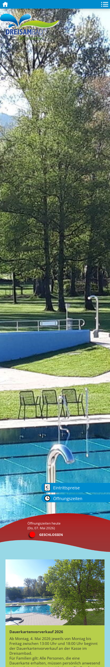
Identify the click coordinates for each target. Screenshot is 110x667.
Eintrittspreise (62, 487)
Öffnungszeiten (63, 498)
